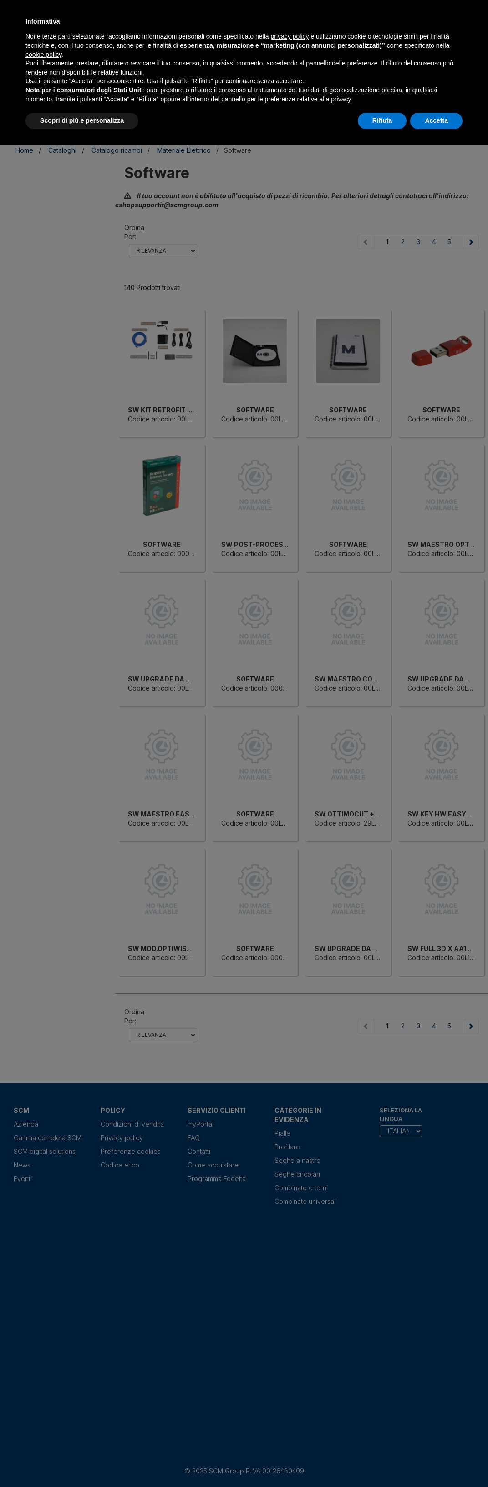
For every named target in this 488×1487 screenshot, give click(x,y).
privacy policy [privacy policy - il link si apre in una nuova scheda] (290, 36)
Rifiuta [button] (382, 120)
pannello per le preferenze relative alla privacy (286, 99)
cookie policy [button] (43, 54)
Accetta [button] (436, 120)
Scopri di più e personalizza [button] (82, 120)
